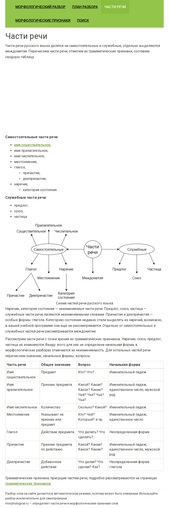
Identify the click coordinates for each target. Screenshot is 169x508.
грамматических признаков (28, 483)
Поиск (83, 20)
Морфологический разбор (40, 7)
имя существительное (32, 145)
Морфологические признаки (42, 20)
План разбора (85, 7)
